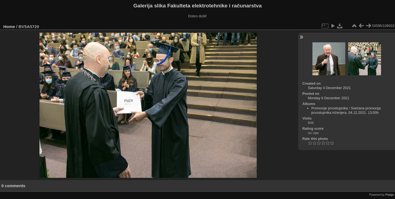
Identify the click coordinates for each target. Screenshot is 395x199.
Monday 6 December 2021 (328, 98)
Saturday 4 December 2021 (329, 88)
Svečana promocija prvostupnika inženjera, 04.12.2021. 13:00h (346, 110)
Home (9, 26)
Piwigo (389, 194)
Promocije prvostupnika (329, 108)
